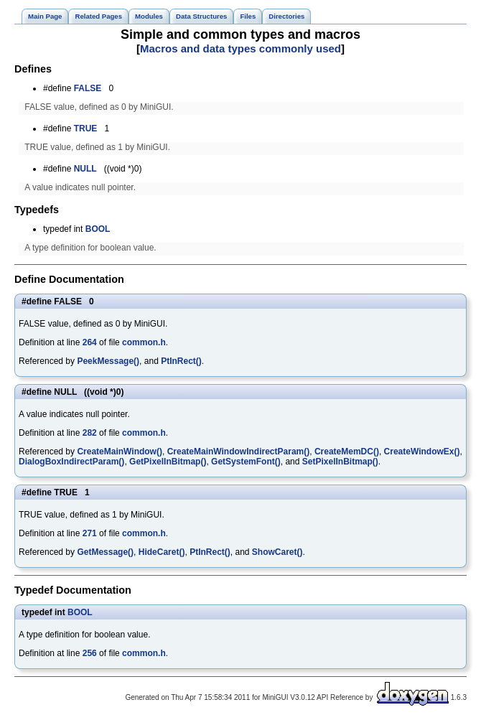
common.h (144, 342)
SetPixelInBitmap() (340, 462)
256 (90, 653)
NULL (85, 169)
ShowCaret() (277, 552)
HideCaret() (162, 552)
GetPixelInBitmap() (167, 462)
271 (90, 533)
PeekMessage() (108, 361)
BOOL (98, 229)
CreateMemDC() (346, 452)
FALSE (88, 88)
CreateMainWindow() (119, 452)
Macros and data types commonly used (240, 48)
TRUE (86, 128)
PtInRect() (181, 361)
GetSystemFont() (246, 462)
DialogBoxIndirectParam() (71, 462)
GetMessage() (105, 552)
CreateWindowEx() (422, 452)
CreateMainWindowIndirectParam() (238, 452)
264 (90, 342)
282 (90, 433)
